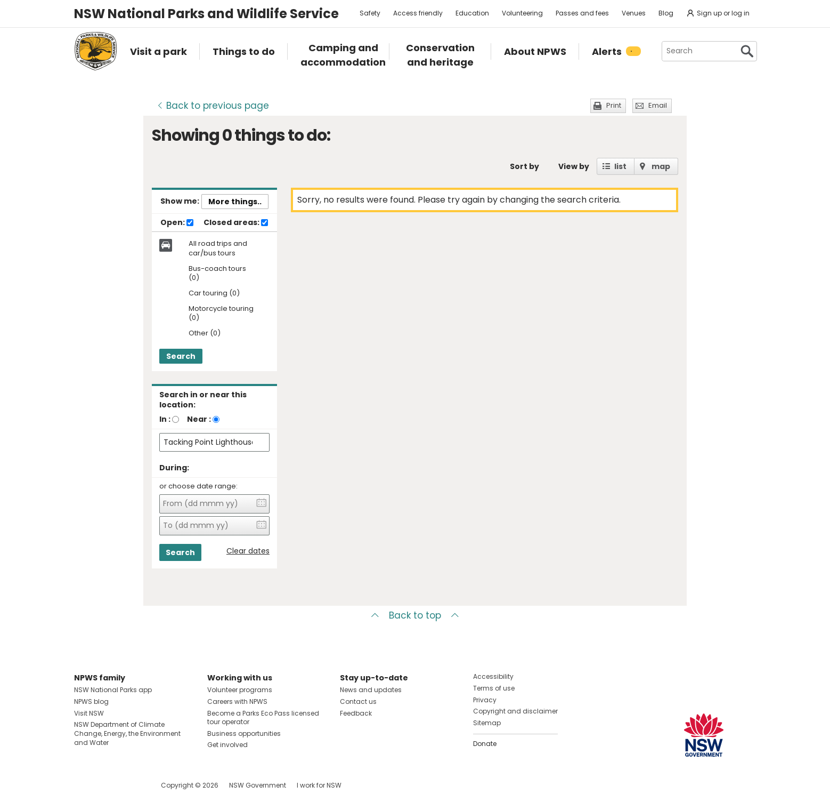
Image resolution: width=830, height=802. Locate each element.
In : (164, 419)
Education (472, 13)
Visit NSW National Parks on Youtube (130, 785)
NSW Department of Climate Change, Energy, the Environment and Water (127, 733)
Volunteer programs (239, 689)
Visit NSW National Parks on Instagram (107, 785)
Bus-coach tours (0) (217, 273)
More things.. (235, 201)
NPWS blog (91, 701)
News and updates (371, 689)
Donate (485, 743)
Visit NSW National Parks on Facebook (84, 785)
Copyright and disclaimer (515, 711)
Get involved (227, 744)
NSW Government (257, 785)
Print (613, 105)
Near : (199, 419)
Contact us (358, 701)
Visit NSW (89, 713)
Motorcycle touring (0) (221, 313)
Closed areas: (236, 223)
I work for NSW (319, 785)
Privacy (485, 699)
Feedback (356, 713)
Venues (634, 13)
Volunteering (522, 13)
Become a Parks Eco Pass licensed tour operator (263, 718)
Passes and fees (582, 13)
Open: (176, 223)
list (620, 166)
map (661, 166)
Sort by (524, 166)
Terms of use (494, 688)
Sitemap (487, 722)
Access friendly (418, 13)
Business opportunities (244, 733)
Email (657, 105)
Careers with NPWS (237, 701)
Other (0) (205, 333)
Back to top (415, 615)
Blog (665, 13)
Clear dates (248, 551)
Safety (370, 13)
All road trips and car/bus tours (218, 248)
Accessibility (493, 676)
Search (181, 356)
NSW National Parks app (113, 689)
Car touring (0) (214, 293)
